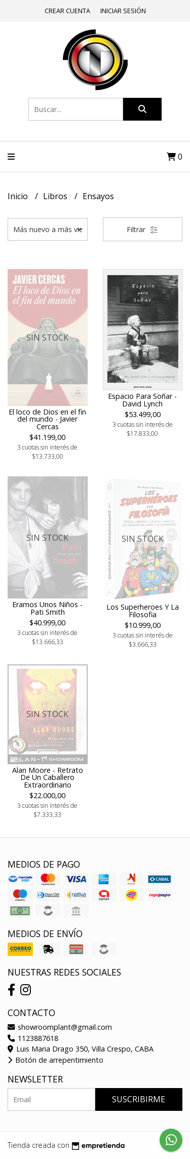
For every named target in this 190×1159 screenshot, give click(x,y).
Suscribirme (138, 1099)
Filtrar (142, 229)
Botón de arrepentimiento (55, 1060)
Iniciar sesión (123, 10)
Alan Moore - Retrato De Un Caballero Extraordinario (47, 777)
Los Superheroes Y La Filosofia (142, 610)
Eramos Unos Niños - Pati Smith (47, 608)
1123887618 (33, 1038)
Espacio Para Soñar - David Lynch (142, 399)
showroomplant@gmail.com (60, 1027)
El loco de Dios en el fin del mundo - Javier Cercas (47, 419)
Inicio (19, 196)
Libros (56, 196)
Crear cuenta (67, 10)
